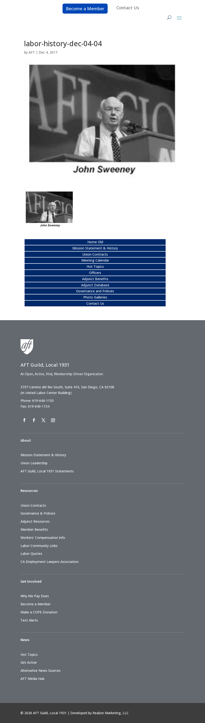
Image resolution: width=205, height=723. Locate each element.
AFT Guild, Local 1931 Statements (47, 471)
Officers (95, 272)
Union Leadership (34, 463)
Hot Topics (95, 266)
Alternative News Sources (41, 670)
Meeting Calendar (95, 260)
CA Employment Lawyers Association (50, 561)
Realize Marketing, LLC (111, 713)
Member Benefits (34, 529)
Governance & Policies (38, 513)
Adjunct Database (95, 285)
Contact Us (127, 7)
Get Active (29, 662)
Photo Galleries (95, 297)
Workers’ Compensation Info (43, 537)
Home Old (95, 242)
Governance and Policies (95, 291)
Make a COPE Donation (39, 612)
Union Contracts (95, 254)
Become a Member (85, 8)
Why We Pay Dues (35, 596)
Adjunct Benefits (95, 279)
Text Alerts (29, 620)
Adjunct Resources (35, 521)
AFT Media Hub (32, 678)
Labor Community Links (39, 545)
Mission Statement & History (95, 248)
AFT (32, 52)
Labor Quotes (31, 553)
